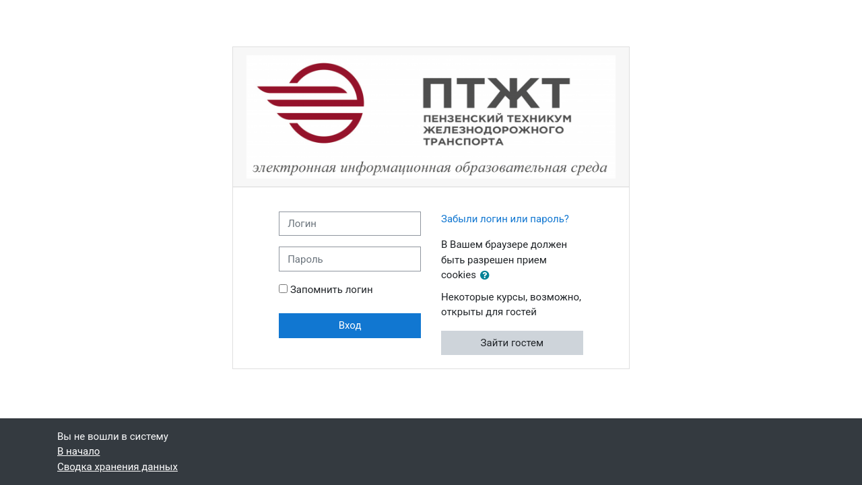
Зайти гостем (512, 343)
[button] (487, 275)
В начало (78, 451)
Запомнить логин (331, 290)
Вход (350, 325)
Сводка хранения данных (117, 467)
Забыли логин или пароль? (505, 219)
